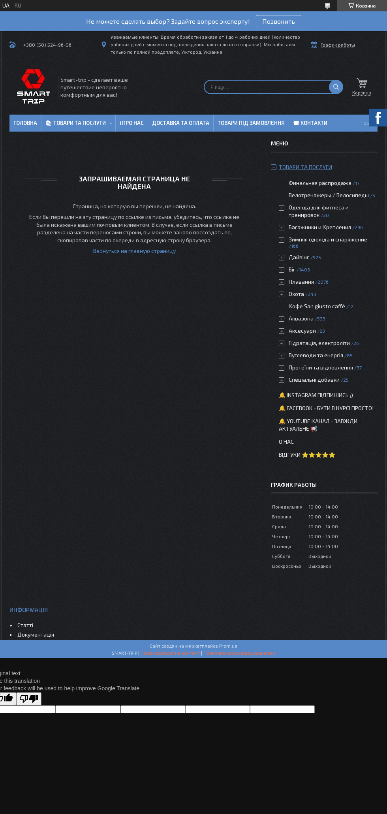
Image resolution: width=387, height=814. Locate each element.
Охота (296, 293)
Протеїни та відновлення (321, 367)
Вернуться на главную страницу (134, 250)
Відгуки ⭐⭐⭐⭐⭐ (307, 454)
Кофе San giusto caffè (317, 306)
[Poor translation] (28, 698)
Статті (25, 625)
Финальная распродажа (320, 182)
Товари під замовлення (251, 123)
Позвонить (278, 21)
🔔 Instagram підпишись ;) (316, 395)
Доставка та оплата (180, 123)
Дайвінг (299, 257)
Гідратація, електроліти (319, 342)
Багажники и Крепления (320, 227)
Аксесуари (302, 330)
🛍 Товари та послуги (75, 123)
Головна (25, 123)
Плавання (301, 281)
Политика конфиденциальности (239, 653)
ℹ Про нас (132, 123)
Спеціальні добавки (314, 379)
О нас (286, 441)
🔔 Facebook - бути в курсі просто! (326, 408)
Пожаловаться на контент (170, 653)
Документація (35, 634)
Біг (292, 269)
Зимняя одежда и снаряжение (328, 239)
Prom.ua (228, 645)
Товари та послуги (305, 167)
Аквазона (301, 318)
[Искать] (336, 87)
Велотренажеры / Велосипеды (329, 195)
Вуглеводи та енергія (316, 355)
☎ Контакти (310, 123)
